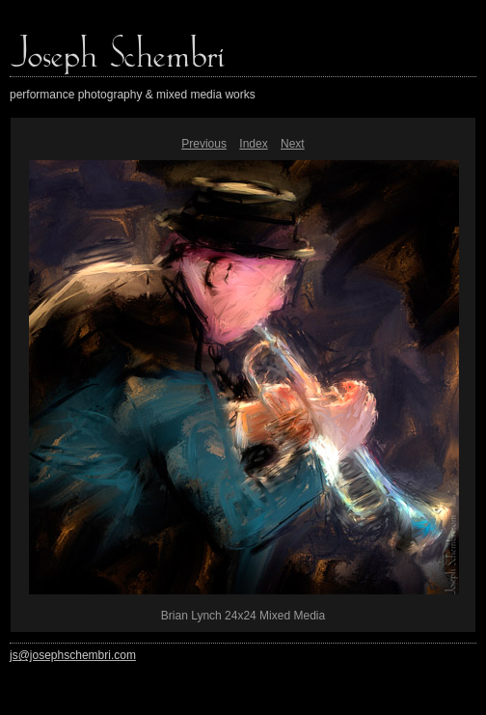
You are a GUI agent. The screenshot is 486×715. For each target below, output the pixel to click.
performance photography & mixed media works (133, 94)
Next (293, 144)
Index (253, 144)
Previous (204, 144)
